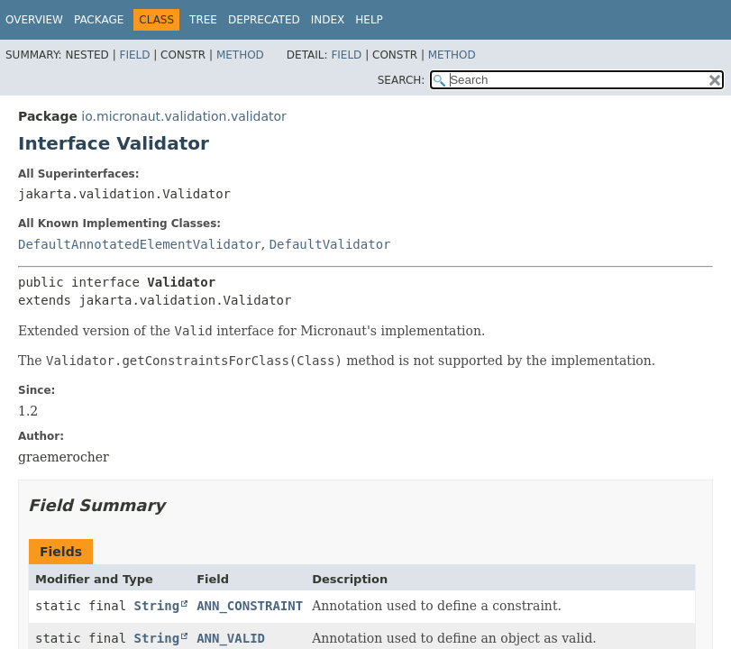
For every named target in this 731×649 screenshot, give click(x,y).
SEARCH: (401, 80)
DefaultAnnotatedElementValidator (139, 244)
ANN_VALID (230, 638)
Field (134, 55)
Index (328, 20)
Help (369, 20)
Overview (34, 20)
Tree (203, 20)
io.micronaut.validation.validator (183, 116)
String (157, 606)
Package (98, 20)
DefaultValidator (330, 244)
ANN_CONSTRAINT (249, 606)
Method (240, 55)
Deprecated (264, 20)
